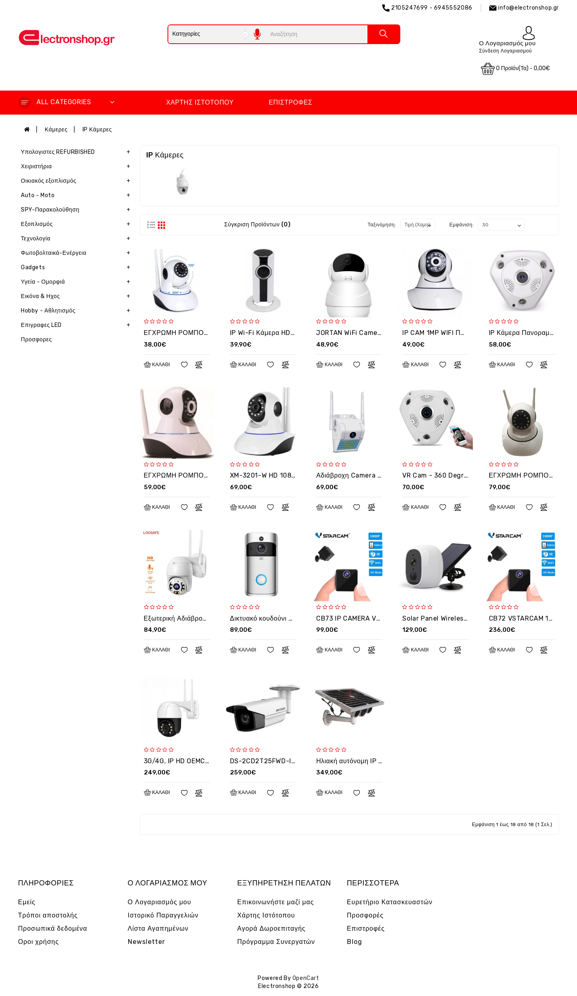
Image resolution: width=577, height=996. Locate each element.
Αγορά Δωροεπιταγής (271, 928)
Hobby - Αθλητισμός (77, 311)
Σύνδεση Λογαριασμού (505, 51)
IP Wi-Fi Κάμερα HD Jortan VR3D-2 (285, 333)
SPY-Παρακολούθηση (77, 210)
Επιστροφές (291, 102)
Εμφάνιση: (461, 225)
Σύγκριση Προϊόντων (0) (257, 224)
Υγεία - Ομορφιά (77, 282)
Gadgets (77, 267)
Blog (354, 942)
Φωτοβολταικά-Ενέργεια (77, 253)
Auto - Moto (77, 195)
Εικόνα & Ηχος (77, 296)
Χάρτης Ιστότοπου (200, 102)
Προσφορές (365, 915)
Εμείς (26, 902)
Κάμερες (56, 129)
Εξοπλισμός (77, 224)
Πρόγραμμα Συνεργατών (276, 942)
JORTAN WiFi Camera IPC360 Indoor (373, 333)
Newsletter (146, 942)
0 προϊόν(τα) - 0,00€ (515, 69)
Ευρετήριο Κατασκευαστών (390, 902)
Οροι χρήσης (38, 942)
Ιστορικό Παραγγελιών (163, 915)
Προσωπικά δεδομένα (52, 928)
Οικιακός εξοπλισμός (77, 181)
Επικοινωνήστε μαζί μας (275, 902)
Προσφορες (36, 339)
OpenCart (306, 978)
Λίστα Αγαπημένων (158, 928)
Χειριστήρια (77, 166)
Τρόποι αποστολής (48, 915)
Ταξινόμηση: (382, 225)
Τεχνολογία (77, 239)
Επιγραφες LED (77, 325)
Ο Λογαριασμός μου (160, 902)
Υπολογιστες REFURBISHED (77, 152)
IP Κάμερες (97, 129)
